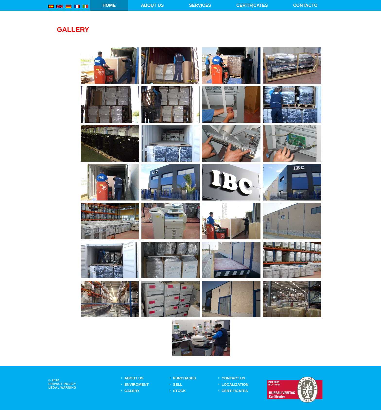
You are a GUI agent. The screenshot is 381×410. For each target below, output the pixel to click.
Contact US (233, 378)
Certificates (252, 5)
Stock (179, 391)
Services (200, 5)
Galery (131, 391)
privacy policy (62, 384)
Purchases (184, 378)
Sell (177, 384)
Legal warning (62, 387)
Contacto (305, 5)
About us (152, 5)
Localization (235, 384)
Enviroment (136, 384)
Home (109, 5)
